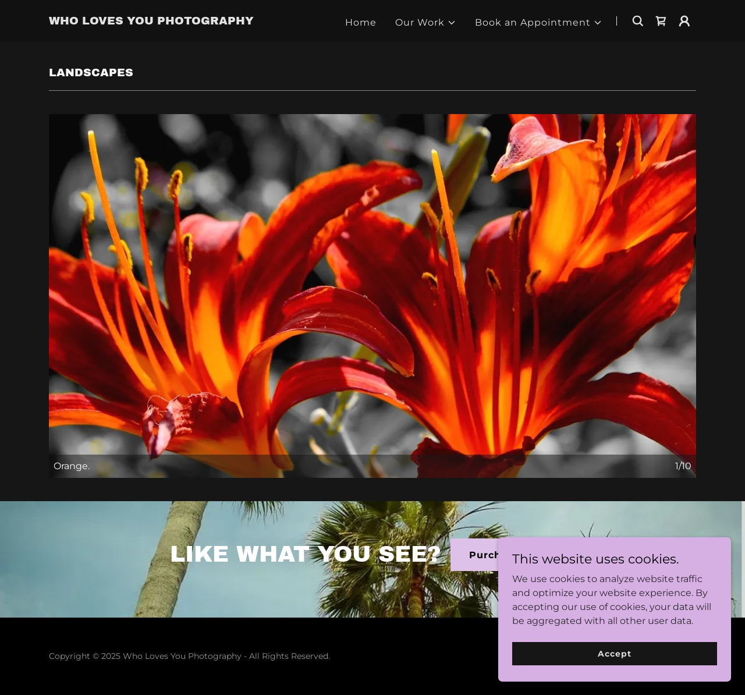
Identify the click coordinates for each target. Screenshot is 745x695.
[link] (151, 21)
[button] (425, 23)
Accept (614, 653)
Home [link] (361, 22)
